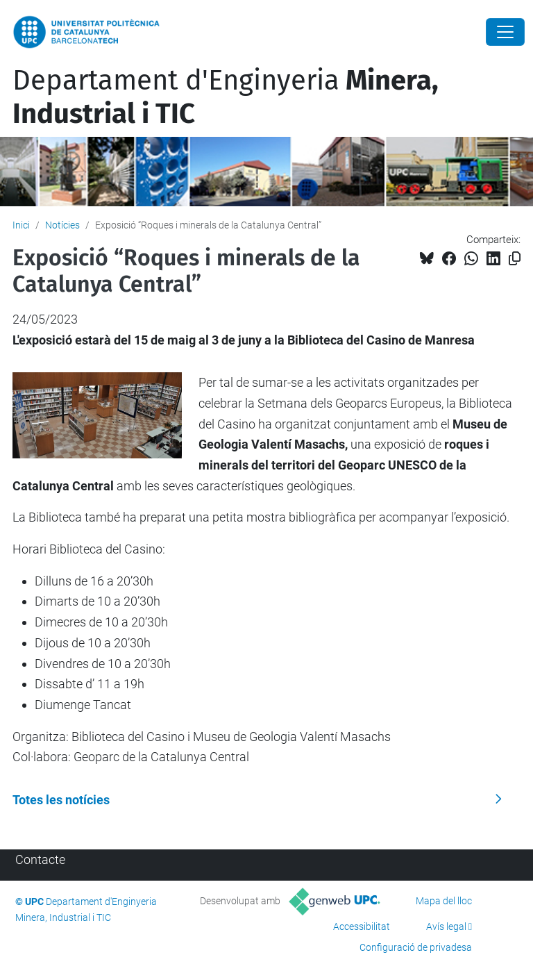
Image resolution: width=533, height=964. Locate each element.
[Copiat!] (515, 259)
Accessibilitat (361, 926)
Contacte (40, 859)
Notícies (62, 225)
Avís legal (446, 926)
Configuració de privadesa (415, 947)
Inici (21, 225)
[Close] (505, 32)
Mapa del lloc (444, 900)
